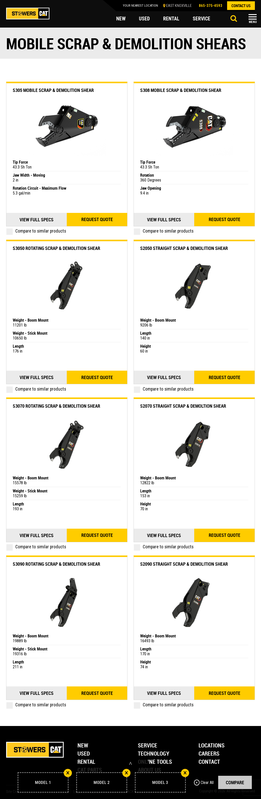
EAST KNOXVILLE (179, 5)
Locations (212, 746)
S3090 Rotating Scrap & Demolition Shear (56, 564)
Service (147, 746)
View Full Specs (37, 219)
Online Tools (155, 762)
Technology (153, 754)
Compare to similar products (36, 231)
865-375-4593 (210, 5)
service (202, 19)
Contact (209, 762)
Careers (209, 754)
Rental (86, 762)
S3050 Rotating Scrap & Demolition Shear (56, 248)
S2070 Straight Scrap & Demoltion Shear (183, 406)
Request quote (97, 219)
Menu (253, 22)
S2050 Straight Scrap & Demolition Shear (184, 248)
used (144, 19)
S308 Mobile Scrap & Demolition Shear (180, 90)
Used (83, 754)
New (82, 746)
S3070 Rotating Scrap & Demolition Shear (56, 406)
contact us (241, 5)
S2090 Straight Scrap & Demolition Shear (184, 564)
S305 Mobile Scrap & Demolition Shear (53, 90)
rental (171, 19)
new (121, 19)
